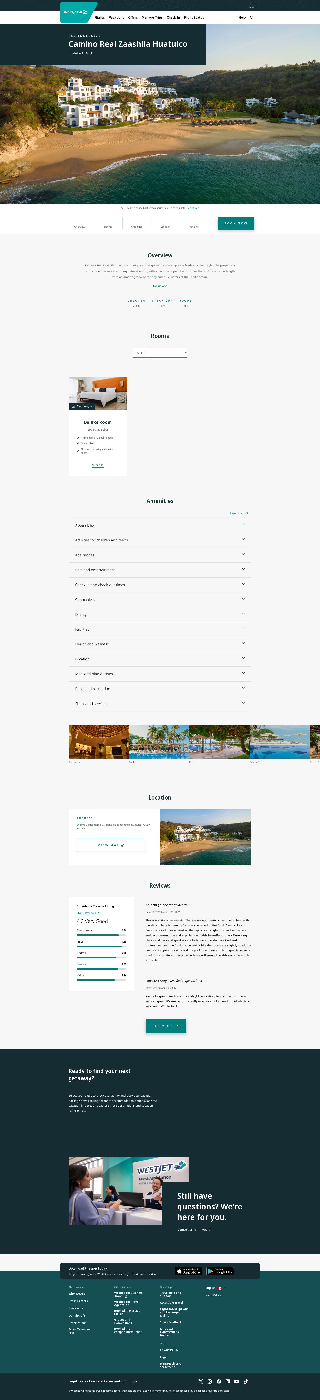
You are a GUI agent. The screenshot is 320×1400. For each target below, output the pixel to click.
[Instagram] (209, 1381)
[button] (98, 393)
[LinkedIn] (227, 1381)
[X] (200, 1381)
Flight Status (194, 17)
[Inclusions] (160, 286)
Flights (99, 17)
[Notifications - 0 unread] (251, 5)
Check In (173, 17)
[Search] (252, 17)
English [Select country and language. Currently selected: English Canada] (216, 1288)
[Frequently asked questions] (206, 1229)
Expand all (237, 513)
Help (242, 17)
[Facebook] (218, 1381)
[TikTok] (245, 1381)
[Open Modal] (98, 465)
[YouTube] (236, 1381)
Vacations (116, 17)
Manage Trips (152, 17)
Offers (133, 17)
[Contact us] (187, 1229)
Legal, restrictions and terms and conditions (103, 1381)
